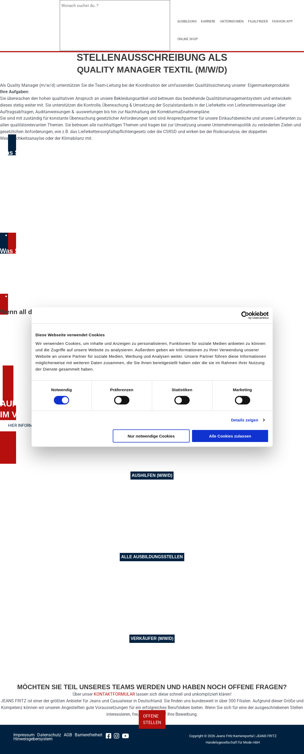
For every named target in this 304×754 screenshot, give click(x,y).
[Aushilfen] (152, 475)
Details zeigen (244, 420)
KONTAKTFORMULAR (114, 694)
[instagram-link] (118, 737)
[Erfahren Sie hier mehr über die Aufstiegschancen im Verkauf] (28, 426)
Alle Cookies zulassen (230, 435)
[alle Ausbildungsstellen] (152, 557)
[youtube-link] (127, 737)
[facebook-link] (110, 737)
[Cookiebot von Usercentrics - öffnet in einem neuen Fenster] (245, 315)
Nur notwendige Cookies (151, 435)
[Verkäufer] (152, 638)
